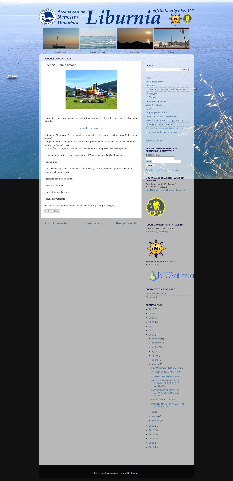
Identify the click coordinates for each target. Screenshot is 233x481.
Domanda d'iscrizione (156, 293)
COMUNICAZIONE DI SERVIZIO (167, 368)
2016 (152, 434)
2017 (152, 430)
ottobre (155, 347)
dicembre (156, 338)
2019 (152, 335)
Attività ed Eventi (97, 52)
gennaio (156, 420)
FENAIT (149, 109)
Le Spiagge (134, 52)
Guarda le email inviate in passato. (162, 170)
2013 (152, 447)
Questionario (152, 297)
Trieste (171, 52)
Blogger (135, 473)
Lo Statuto (151, 97)
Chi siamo (150, 85)
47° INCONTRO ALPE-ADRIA (165, 372)
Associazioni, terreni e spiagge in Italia (164, 120)
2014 (152, 443)
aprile (155, 412)
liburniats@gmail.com (176, 190)
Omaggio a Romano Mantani (160, 124)
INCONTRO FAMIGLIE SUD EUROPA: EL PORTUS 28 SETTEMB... (165, 383)
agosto (155, 351)
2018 (152, 426)
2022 (152, 322)
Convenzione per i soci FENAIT (161, 116)
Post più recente (55, 223)
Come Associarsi (154, 105)
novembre (157, 343)
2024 (152, 313)
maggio (155, 364)
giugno (155, 360)
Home (148, 78)
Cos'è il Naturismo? (155, 82)
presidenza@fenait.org (157, 231)
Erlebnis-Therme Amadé (163, 399)
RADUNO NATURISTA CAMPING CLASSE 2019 (167, 405)
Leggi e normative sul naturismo (161, 132)
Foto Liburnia (60, 52)
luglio (154, 355)
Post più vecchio (127, 223)
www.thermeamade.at (91, 128)
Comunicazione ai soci (156, 101)
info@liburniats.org (155, 190)
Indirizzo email (153, 155)
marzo (155, 416)
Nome (149, 161)
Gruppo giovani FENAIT (157, 112)
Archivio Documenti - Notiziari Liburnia (164, 128)
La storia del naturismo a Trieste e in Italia (166, 89)
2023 (152, 318)
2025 (152, 309)
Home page (91, 223)
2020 (152, 330)
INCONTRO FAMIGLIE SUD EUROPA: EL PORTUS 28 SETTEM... (165, 393)
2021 (152, 326)
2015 (152, 438)
